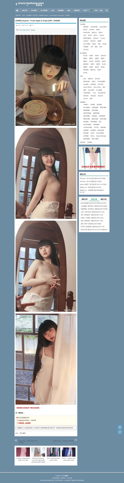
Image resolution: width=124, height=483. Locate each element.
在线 (88, 10)
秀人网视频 (86, 107)
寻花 (91, 46)
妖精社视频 (100, 130)
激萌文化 (94, 32)
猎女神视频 (93, 121)
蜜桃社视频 (86, 119)
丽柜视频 (93, 84)
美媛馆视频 (96, 113)
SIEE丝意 (93, 95)
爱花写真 (85, 95)
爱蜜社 (103, 58)
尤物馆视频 (102, 116)
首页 (17, 10)
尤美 (84, 35)
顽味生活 (93, 70)
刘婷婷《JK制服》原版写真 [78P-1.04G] (92, 218)
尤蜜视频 (85, 130)
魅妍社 (85, 61)
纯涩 (100, 121)
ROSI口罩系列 (87, 87)
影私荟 (97, 67)
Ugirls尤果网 (102, 27)
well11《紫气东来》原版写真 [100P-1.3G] (92, 212)
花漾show (103, 55)
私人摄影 (22, 433)
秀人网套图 (44, 10)
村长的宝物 (86, 32)
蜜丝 (104, 87)
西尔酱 (104, 44)
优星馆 (92, 64)
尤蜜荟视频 (95, 107)
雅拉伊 (100, 32)
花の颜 (91, 61)
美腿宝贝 (90, 78)
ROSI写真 (100, 84)
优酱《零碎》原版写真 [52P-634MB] (91, 223)
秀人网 (85, 55)
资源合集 (82, 142)
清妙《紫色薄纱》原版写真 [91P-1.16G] (92, 220)
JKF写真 (96, 127)
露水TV (96, 35)
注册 (100, 10)
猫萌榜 (98, 64)
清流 (100, 46)
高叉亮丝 (97, 78)
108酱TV (85, 104)
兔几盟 (104, 64)
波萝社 (98, 29)
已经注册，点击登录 (24, 423)
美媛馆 (97, 58)
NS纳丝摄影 (86, 93)
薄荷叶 (99, 70)
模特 (68, 10)
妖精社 (94, 81)
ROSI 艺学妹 (97, 87)
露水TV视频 (95, 138)
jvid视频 (92, 104)
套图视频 (60, 10)
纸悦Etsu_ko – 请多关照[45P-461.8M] (90, 187)
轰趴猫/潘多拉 (87, 38)
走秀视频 (85, 136)
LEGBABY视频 (87, 127)
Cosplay (102, 38)
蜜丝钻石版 (86, 81)
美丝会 (92, 136)
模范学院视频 (87, 113)
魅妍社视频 (95, 119)
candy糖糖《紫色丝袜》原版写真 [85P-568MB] (94, 206)
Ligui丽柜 (86, 84)
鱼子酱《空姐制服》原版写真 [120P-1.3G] (92, 226)
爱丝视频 (85, 121)
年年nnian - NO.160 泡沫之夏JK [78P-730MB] (92, 178)
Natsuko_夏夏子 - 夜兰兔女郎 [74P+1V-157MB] (93, 184)
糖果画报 (85, 64)
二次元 (94, 93)
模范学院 (97, 61)
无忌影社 (85, 41)
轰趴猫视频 (86, 138)
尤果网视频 (96, 124)
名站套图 (34, 10)
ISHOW (85, 98)
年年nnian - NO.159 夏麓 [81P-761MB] (90, 181)
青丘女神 (100, 95)
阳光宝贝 (93, 41)
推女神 (85, 29)
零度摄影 (85, 46)
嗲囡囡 (85, 67)
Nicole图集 (99, 90)
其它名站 (35, 15)
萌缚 (99, 44)
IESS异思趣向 (101, 81)
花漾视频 (94, 116)
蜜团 (96, 46)
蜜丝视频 (99, 104)
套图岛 (19, 25)
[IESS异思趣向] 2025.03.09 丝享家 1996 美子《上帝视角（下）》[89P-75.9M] (94, 203)
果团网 (99, 41)
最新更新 (77, 10)
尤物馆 (91, 67)
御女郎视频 (95, 110)
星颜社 (85, 58)
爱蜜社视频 (103, 107)
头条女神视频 (100, 133)
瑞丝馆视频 (86, 116)
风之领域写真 (101, 93)
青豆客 (90, 35)
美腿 (91, 98)
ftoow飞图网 (86, 44)
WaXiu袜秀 (91, 90)
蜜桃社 (91, 58)
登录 (96, 10)
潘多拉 (94, 44)
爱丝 (84, 78)
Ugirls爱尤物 (93, 27)
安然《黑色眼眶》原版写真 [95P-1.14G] (92, 215)
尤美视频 (93, 130)
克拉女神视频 (87, 124)
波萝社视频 (103, 119)
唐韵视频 (85, 133)
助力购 (85, 72)
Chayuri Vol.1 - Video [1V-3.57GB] (63, 441)
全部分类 (24, 10)
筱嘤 (84, 90)
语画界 (97, 55)
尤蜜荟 (91, 55)
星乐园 (103, 67)
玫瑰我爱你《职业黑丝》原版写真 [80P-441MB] (94, 209)
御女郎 (104, 61)
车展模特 (89, 142)
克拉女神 (95, 38)
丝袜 (52, 10)
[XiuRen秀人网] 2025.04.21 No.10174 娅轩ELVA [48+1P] (94, 229)
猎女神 (102, 35)
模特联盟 (85, 70)
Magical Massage (101, 136)
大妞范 (92, 133)
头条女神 (91, 29)
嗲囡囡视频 (86, 110)
